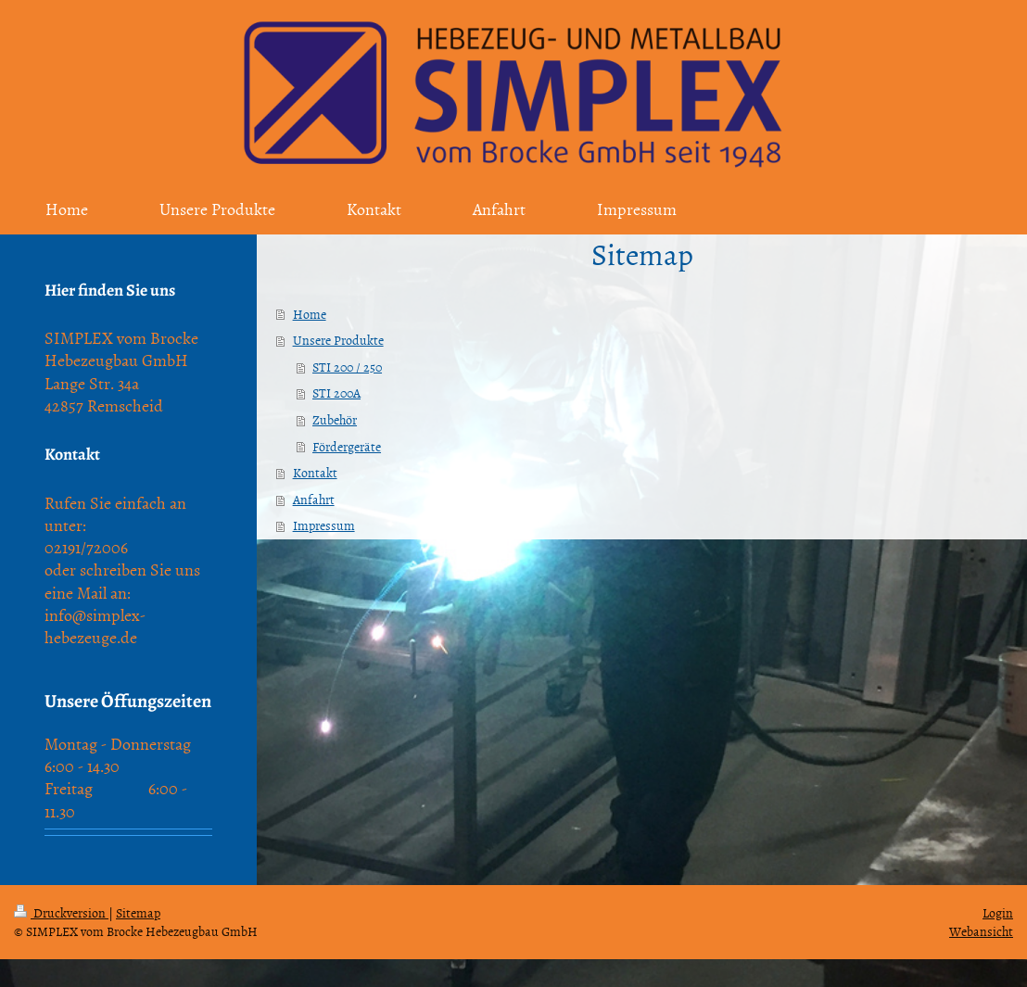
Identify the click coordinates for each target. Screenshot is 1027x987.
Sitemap (138, 912)
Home (309, 313)
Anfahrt (314, 499)
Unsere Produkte (338, 339)
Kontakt (315, 472)
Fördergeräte (346, 446)
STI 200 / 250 (347, 366)
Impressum (324, 525)
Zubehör (334, 419)
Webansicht (981, 931)
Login (998, 912)
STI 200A (336, 392)
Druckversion (61, 912)
